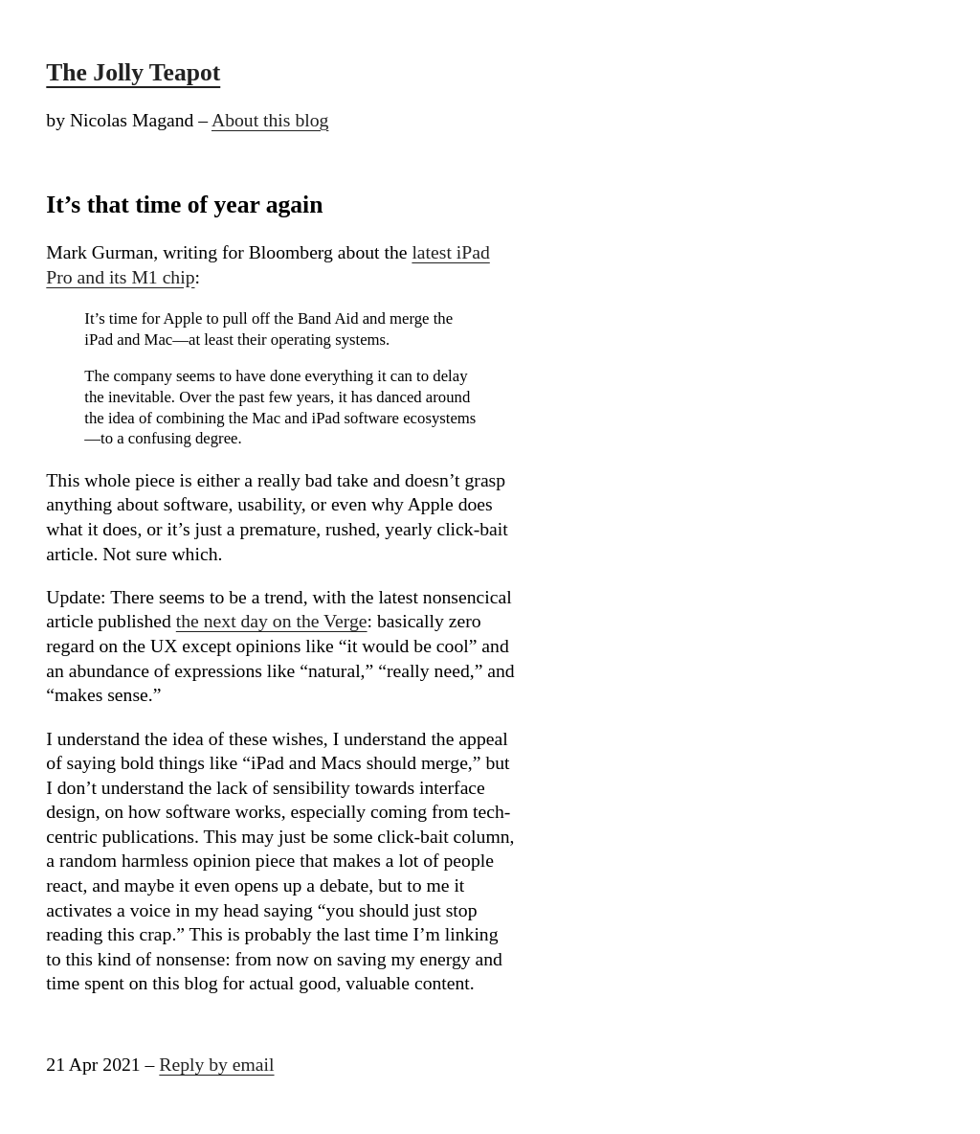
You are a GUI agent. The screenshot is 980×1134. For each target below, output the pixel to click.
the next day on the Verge (272, 620)
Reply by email (216, 1064)
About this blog (270, 119)
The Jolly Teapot (133, 72)
